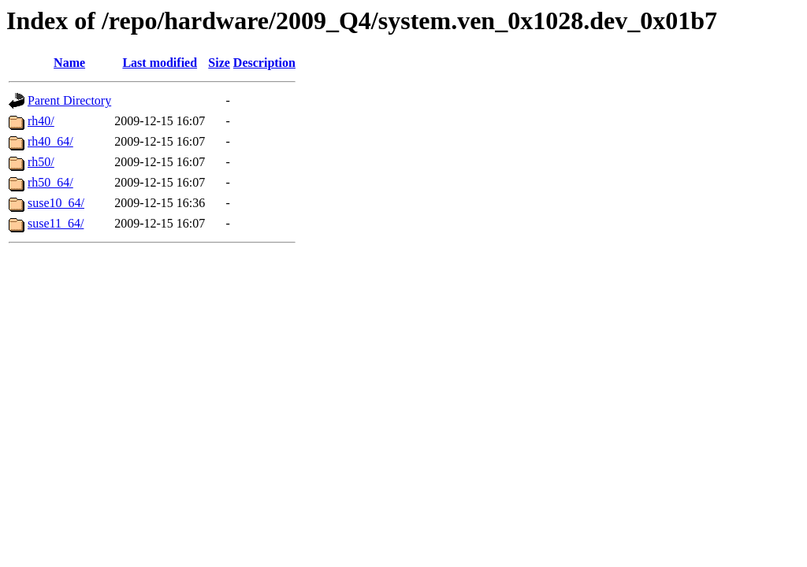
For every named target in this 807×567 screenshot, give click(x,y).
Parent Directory (69, 100)
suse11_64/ (56, 223)
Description (264, 62)
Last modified (159, 62)
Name (69, 62)
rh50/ (41, 162)
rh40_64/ (50, 141)
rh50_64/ (50, 182)
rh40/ (41, 121)
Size (219, 62)
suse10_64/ (56, 202)
